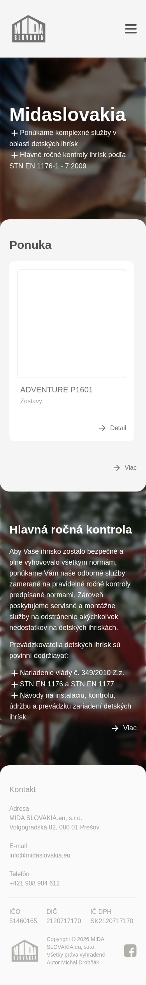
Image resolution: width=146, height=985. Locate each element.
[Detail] (71, 323)
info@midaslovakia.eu (39, 855)
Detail (112, 428)
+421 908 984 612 (34, 883)
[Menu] (131, 28)
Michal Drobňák (80, 962)
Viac (124, 467)
